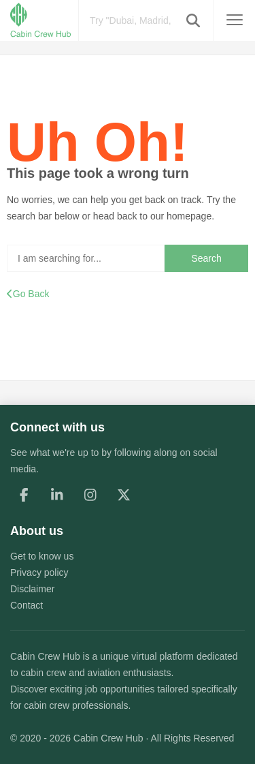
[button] (193, 20)
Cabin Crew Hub (45, 656)
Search (206, 258)
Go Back (28, 293)
